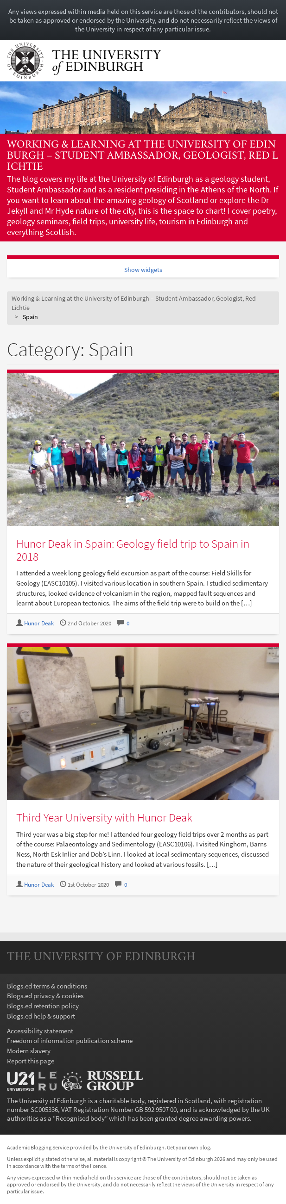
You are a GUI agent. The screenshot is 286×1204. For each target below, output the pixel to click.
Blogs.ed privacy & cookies (45, 995)
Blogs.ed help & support (41, 1016)
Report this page (30, 1060)
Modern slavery (29, 1050)
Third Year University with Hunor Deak (104, 817)
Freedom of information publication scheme (70, 1040)
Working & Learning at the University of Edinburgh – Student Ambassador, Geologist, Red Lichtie (142, 156)
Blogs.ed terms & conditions (47, 986)
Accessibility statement (40, 1030)
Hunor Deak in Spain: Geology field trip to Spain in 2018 (132, 550)
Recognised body (80, 1118)
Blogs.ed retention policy (43, 1005)
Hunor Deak (39, 623)
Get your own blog (188, 1147)
